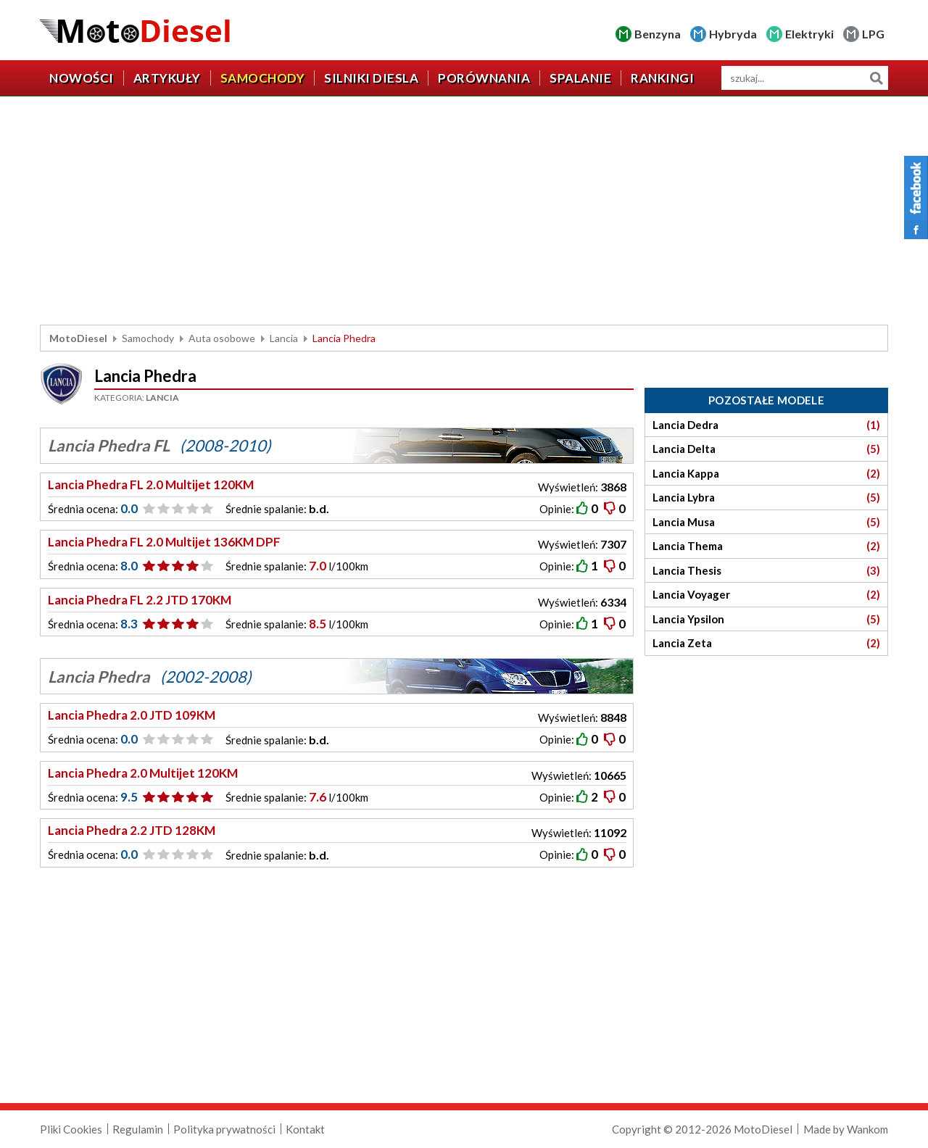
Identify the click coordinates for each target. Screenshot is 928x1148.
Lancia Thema (766, 546)
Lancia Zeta (766, 643)
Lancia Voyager (766, 594)
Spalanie (580, 78)
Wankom (867, 1129)
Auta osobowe (221, 338)
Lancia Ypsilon (766, 619)
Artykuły (167, 78)
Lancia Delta (766, 449)
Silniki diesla (371, 78)
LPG (873, 34)
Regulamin (137, 1129)
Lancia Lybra (766, 497)
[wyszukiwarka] (804, 78)
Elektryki (809, 34)
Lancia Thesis (766, 570)
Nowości (81, 78)
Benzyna (657, 34)
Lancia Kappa (766, 473)
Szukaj (876, 78)
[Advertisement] (464, 212)
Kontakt (305, 1129)
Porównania (484, 78)
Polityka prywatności (224, 1129)
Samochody (262, 78)
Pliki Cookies (71, 1129)
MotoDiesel (78, 338)
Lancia (284, 338)
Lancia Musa (766, 522)
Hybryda (733, 34)
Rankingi (662, 78)
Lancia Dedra (766, 425)
